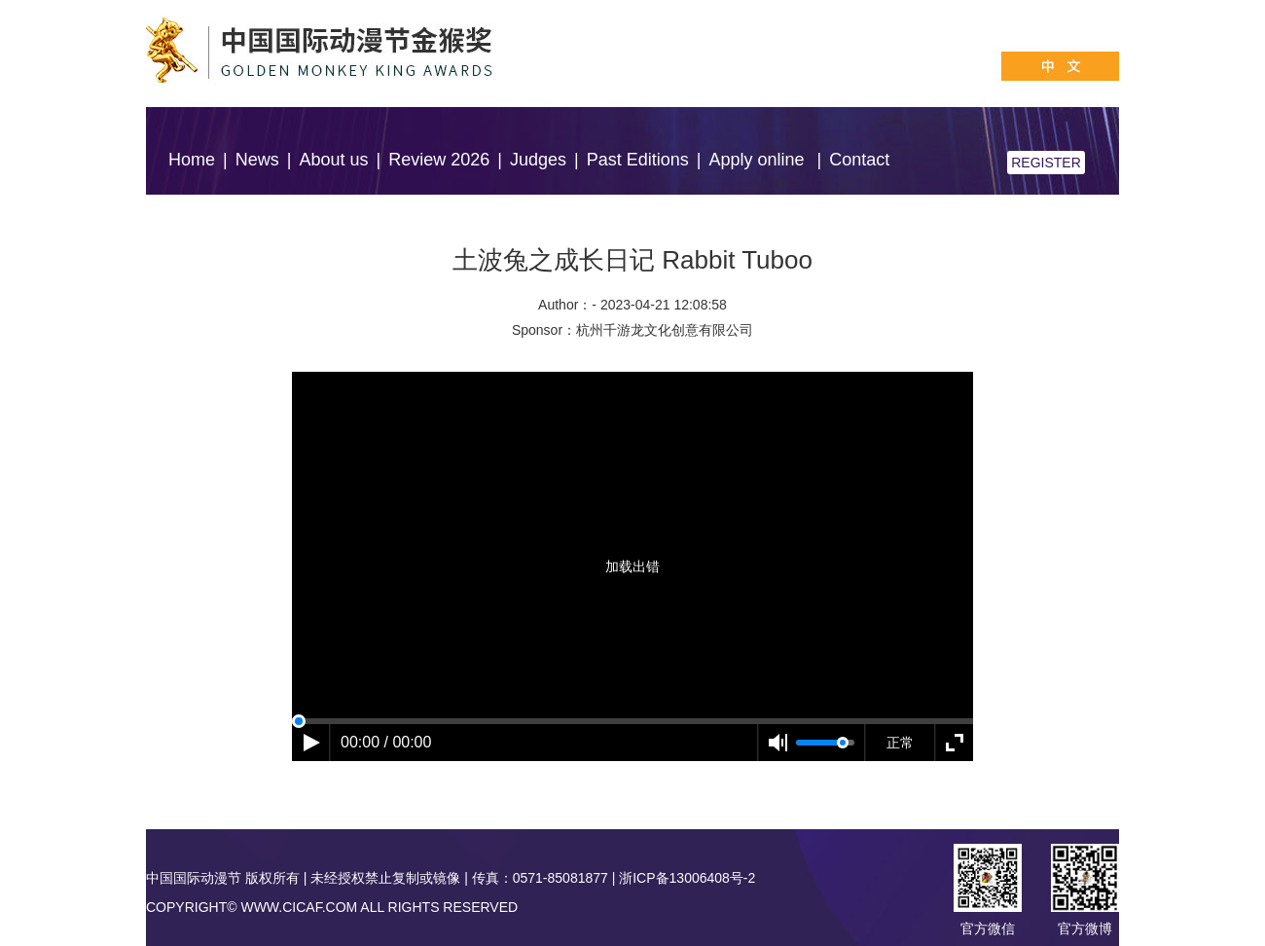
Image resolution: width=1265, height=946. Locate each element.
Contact (859, 159)
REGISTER (1046, 162)
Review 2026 (438, 159)
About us (333, 159)
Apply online (758, 159)
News (257, 159)
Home (191, 159)
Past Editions (638, 159)
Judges (538, 159)
